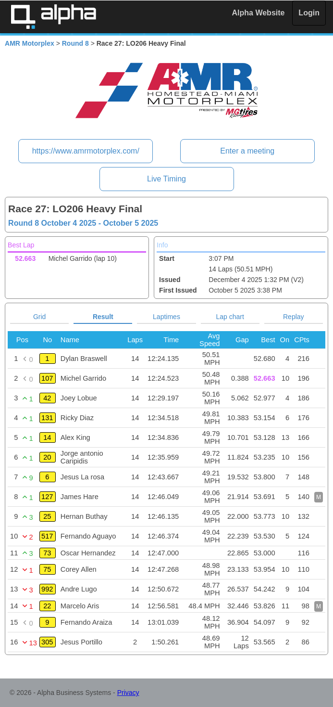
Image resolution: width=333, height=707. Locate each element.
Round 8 (75, 43)
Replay (293, 317)
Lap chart (230, 317)
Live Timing (166, 179)
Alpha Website (258, 13)
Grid (39, 317)
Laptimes (166, 317)
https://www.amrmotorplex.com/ (85, 151)
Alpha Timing (53, 16)
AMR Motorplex (29, 43)
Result (103, 317)
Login (309, 13)
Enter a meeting (247, 151)
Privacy (128, 692)
